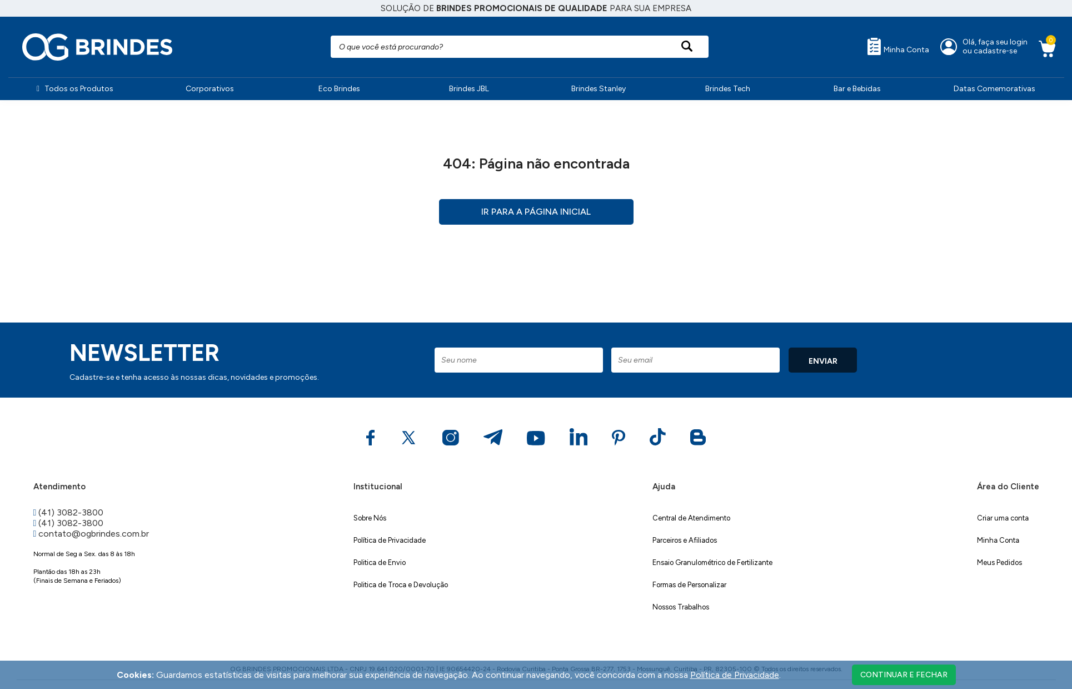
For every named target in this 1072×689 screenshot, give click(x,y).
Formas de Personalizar (689, 585)
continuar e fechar (904, 675)
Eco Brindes (339, 88)
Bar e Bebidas (857, 88)
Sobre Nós (369, 518)
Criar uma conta (1003, 518)
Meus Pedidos (999, 562)
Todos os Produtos (75, 88)
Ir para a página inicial (536, 211)
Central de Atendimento (691, 518)
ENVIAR (823, 361)
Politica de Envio (379, 562)
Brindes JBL (469, 88)
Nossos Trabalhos (680, 607)
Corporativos (210, 88)
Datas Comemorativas (994, 88)
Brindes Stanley (598, 88)
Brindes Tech (727, 88)
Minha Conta (898, 46)
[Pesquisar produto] (686, 46)
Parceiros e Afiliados (684, 540)
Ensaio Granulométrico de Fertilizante (712, 562)
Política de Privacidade (389, 540)
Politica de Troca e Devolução (400, 585)
